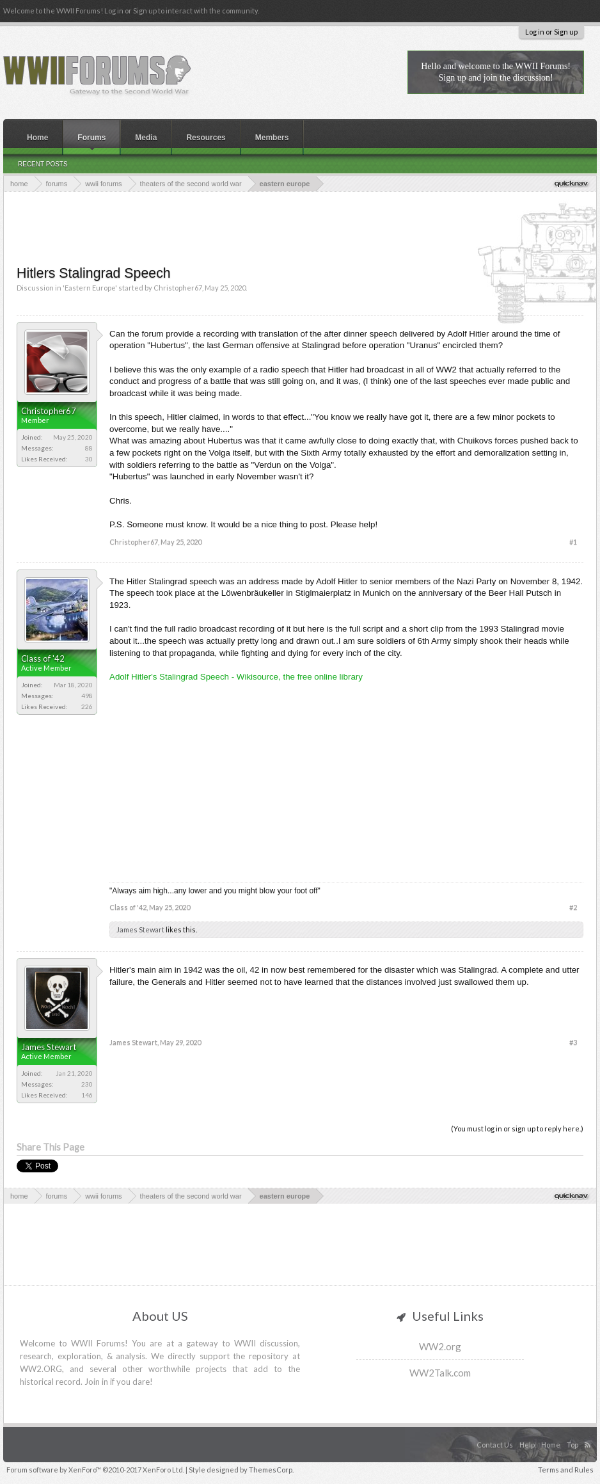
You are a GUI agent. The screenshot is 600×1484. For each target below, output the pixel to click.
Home (37, 137)
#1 (573, 542)
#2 (573, 907)
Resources (205, 137)
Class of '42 (43, 658)
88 (89, 448)
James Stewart (140, 929)
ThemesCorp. (271, 1469)
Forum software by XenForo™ (95, 1469)
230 (87, 1084)
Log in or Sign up (551, 32)
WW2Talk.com (440, 1372)
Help (527, 1444)
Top (572, 1444)
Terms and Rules (566, 1469)
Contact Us (495, 1444)
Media (146, 137)
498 (87, 695)
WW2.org (440, 1346)
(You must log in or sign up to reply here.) (517, 1128)
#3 (573, 1042)
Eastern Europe (90, 287)
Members (272, 137)
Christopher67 (178, 287)
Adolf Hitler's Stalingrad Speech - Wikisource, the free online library (236, 677)
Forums (91, 137)
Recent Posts (43, 164)
